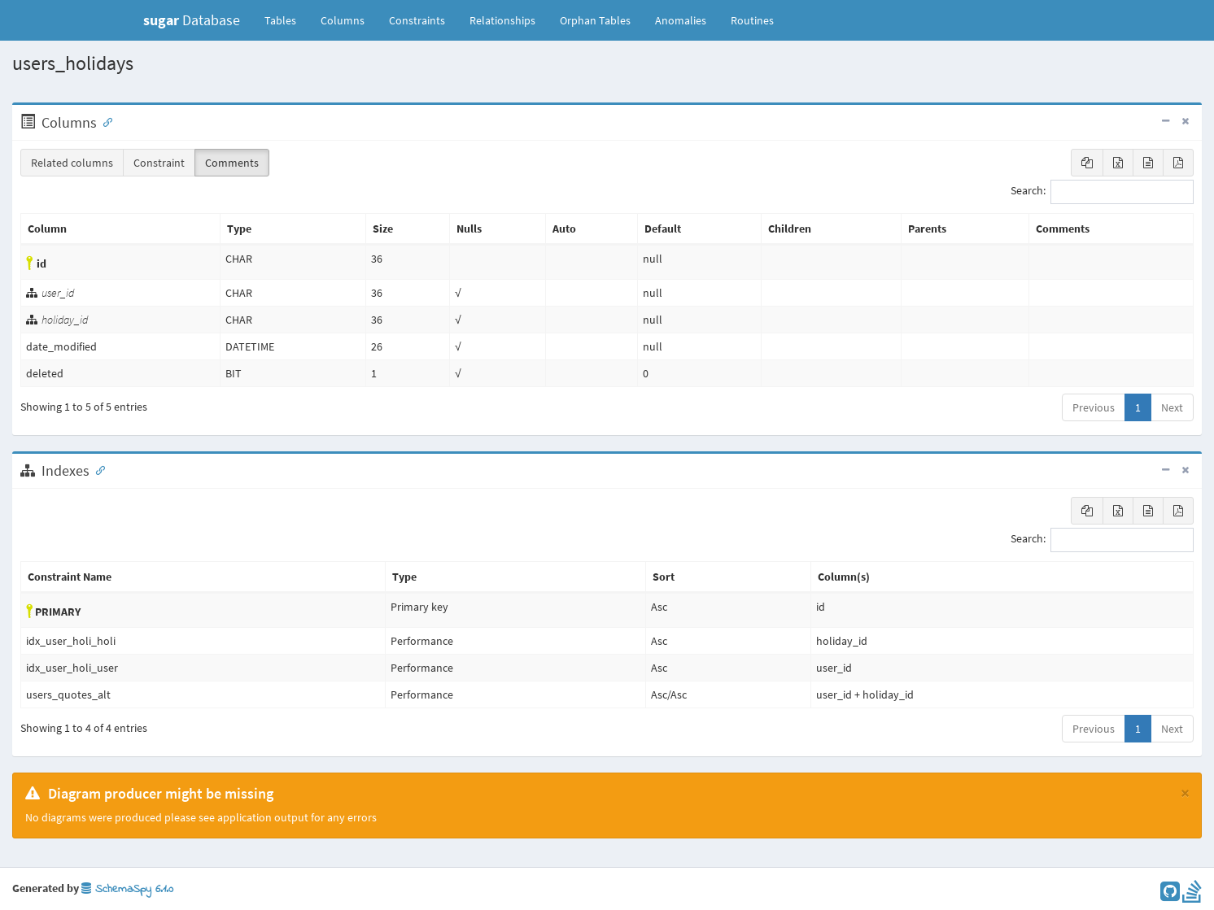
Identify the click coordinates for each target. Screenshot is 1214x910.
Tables (286, 19)
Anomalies (680, 20)
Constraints (417, 20)
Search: (1102, 192)
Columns (343, 20)
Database (191, 20)
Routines (752, 20)
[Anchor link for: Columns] (104, 121)
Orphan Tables (595, 20)
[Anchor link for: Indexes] (97, 469)
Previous (1093, 407)
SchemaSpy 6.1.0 (127, 889)
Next (1172, 407)
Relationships (502, 20)
